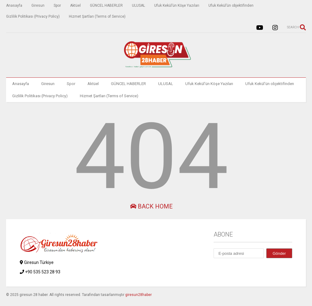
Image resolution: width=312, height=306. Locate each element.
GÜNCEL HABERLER (106, 5)
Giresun (37, 5)
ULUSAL (138, 5)
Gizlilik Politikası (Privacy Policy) (33, 16)
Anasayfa (14, 5)
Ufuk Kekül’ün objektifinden (231, 5)
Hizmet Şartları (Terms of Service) (97, 16)
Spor (57, 5)
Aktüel (75, 5)
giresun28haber (138, 295)
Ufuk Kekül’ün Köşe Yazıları (176, 5)
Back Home (151, 206)
